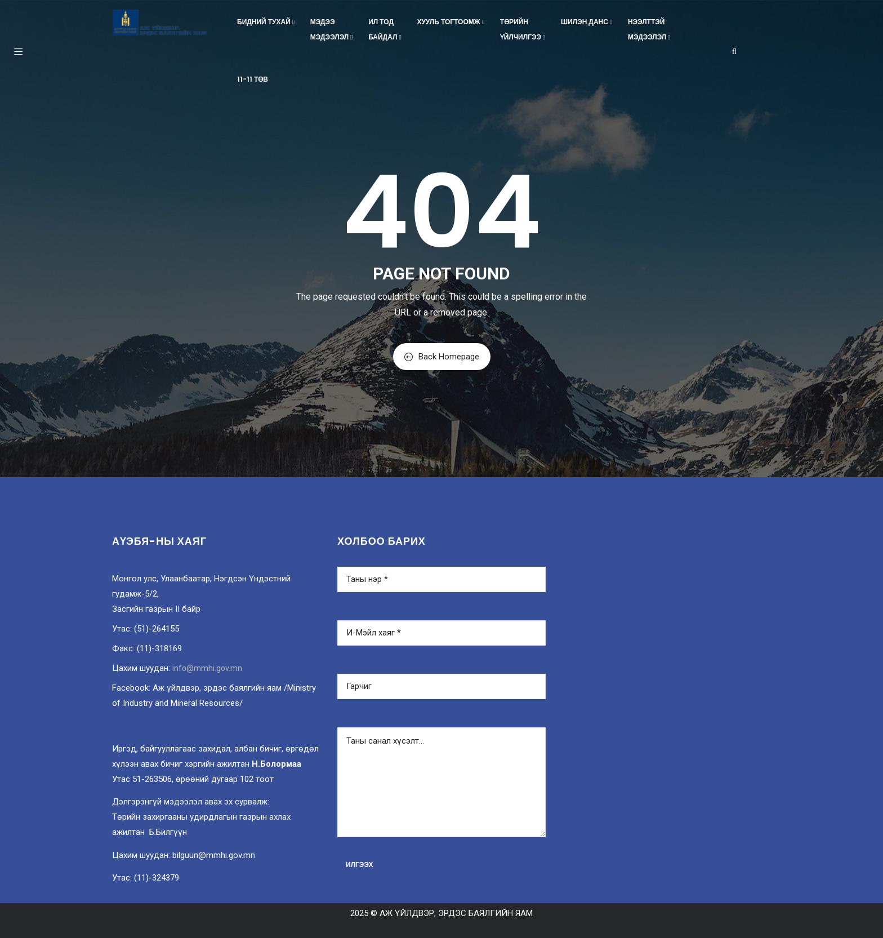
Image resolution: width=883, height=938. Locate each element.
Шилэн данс (587, 21)
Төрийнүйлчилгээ (523, 29)
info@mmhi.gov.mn (207, 668)
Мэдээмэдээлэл (332, 29)
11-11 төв (252, 79)
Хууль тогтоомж (451, 21)
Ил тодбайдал (385, 29)
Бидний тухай (267, 21)
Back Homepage (441, 357)
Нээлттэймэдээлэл (650, 29)
